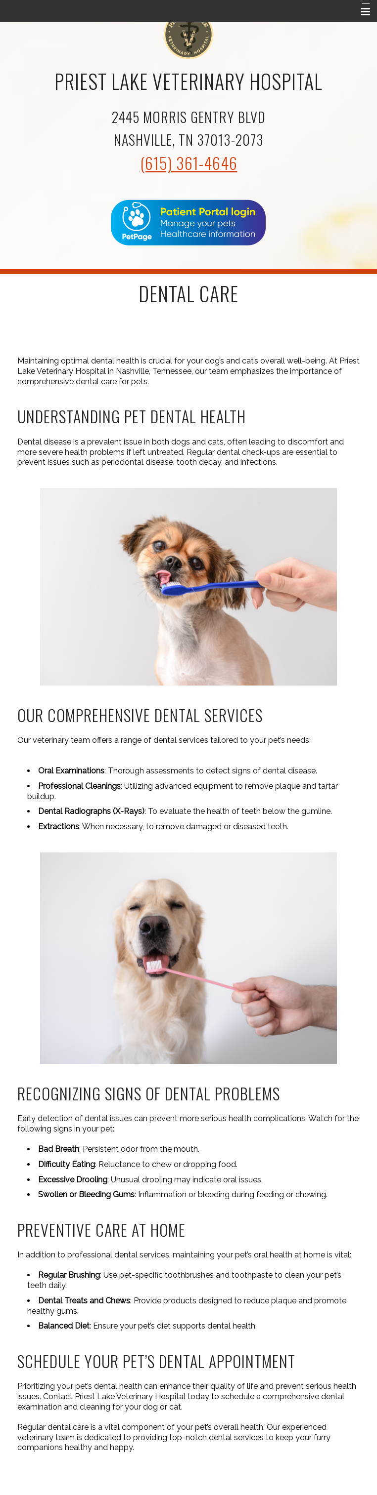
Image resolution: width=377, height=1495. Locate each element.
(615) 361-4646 (188, 162)
